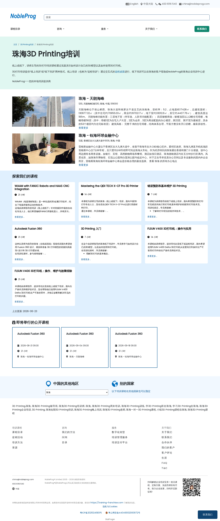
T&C (164, 468)
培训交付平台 (120, 442)
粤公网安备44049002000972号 (124, 512)
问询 (64, 437)
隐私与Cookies (110, 506)
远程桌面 (120, 71)
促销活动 (17, 437)
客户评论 (167, 452)
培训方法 (17, 442)
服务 (104, 29)
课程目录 (15, 29)
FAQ (164, 463)
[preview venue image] (17, 149)
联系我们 (207, 514)
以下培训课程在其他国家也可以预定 (131, 391)
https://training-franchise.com (107, 502)
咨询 (59, 29)
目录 (64, 442)
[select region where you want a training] (76, 392)
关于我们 (150, 29)
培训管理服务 (120, 437)
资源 (15, 447)
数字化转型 (118, 432)
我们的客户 (168, 447)
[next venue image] (70, 149)
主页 (15, 44)
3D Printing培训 (26, 44)
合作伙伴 (167, 442)
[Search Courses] (127, 17)
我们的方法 (68, 432)
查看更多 (83, 128)
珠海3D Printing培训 (45, 44)
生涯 (164, 458)
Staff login (110, 519)
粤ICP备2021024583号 (91, 512)
